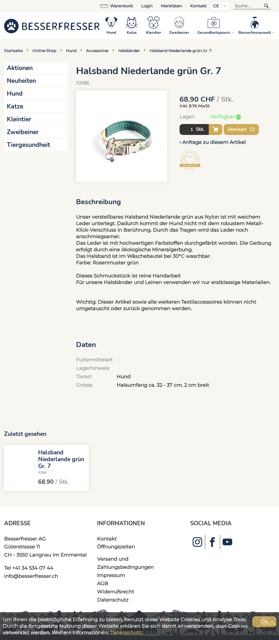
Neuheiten (21, 81)
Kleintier (19, 119)
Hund (71, 50)
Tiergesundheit (28, 145)
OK (264, 621)
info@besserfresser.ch (31, 576)
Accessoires (97, 50)
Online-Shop (44, 50)
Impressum (111, 575)
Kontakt (198, 6)
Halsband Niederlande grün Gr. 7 (180, 50)
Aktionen (20, 68)
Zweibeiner (23, 132)
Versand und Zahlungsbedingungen (125, 563)
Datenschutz (112, 600)
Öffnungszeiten (116, 547)
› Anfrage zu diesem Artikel (213, 142)
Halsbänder (129, 50)
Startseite (13, 50)
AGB (102, 583)
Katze (15, 106)
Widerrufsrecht (115, 591)
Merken (241, 129)
